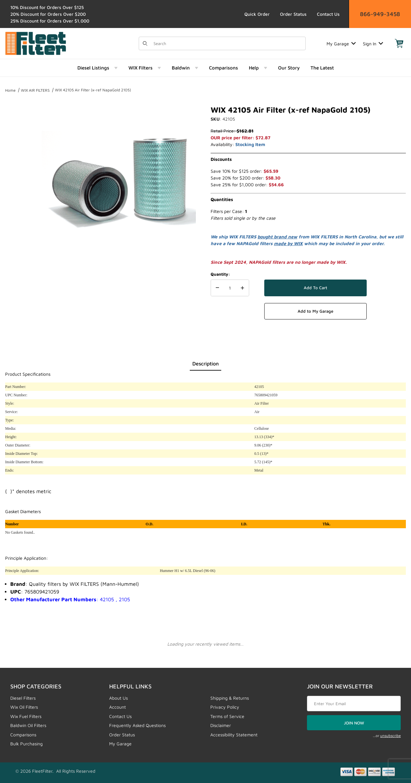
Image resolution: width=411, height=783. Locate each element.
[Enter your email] (354, 703)
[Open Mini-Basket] (399, 43)
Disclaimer (220, 725)
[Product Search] (227, 43)
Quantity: (220, 274)
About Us (118, 698)
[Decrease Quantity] (217, 288)
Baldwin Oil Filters (28, 725)
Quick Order (257, 14)
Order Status (293, 14)
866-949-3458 (380, 14)
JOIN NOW (354, 722)
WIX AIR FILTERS (35, 90)
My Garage (341, 43)
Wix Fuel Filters (25, 716)
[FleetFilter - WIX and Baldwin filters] (35, 43)
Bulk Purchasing (26, 743)
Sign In (373, 43)
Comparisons (23, 734)
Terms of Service (227, 716)
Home (10, 90)
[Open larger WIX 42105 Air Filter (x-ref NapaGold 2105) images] (118, 182)
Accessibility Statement (234, 734)
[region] (18, 179)
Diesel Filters (23, 698)
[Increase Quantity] (242, 288)
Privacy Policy (224, 707)
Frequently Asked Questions (137, 725)
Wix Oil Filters (24, 707)
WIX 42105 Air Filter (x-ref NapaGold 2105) (93, 90)
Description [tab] (205, 363)
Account (117, 707)
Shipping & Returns (229, 698)
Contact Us (328, 14)
